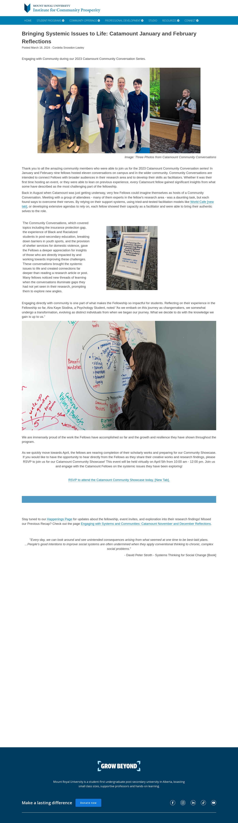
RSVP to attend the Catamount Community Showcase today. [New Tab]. (119, 480)
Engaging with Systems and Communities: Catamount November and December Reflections (146, 523)
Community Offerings (84, 20)
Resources (170, 20)
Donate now (88, 802)
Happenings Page (59, 519)
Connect (191, 20)
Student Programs (50, 20)
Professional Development (124, 20)
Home (28, 20)
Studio (152, 20)
